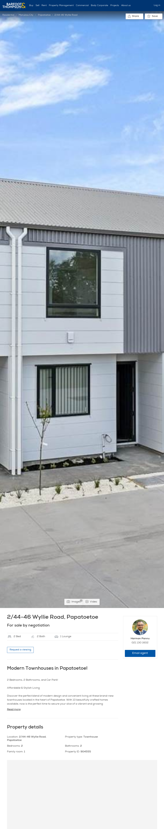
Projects (114, 5)
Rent (44, 5)
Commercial (82, 5)
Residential (8, 15)
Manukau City (26, 15)
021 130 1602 (140, 643)
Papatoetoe (44, 15)
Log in (157, 5)
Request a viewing (20, 650)
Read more (14, 709)
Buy (31, 5)
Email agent (140, 653)
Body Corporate (99, 5)
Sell (37, 5)
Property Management (61, 5)
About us (126, 5)
